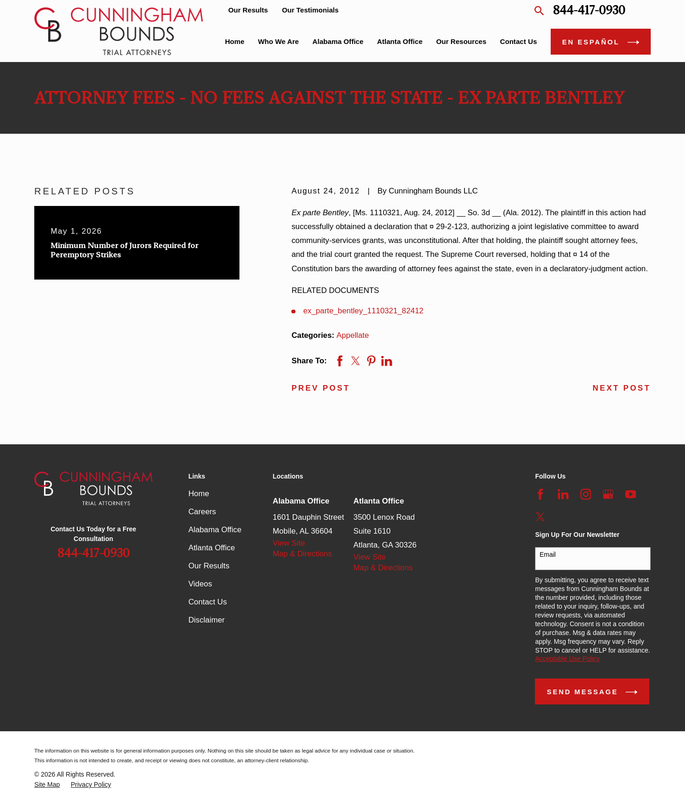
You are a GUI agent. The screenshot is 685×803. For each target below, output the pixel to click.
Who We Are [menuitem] (278, 41)
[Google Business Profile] (608, 494)
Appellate (353, 335)
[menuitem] (47, 784)
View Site (289, 543)
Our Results (248, 10)
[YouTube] (630, 494)
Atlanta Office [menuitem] (399, 41)
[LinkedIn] (563, 494)
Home (199, 493)
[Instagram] (585, 494)
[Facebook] (540, 494)
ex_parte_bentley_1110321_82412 (363, 310)
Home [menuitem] (235, 41)
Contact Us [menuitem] (518, 41)
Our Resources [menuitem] (461, 41)
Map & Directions (302, 553)
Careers (202, 511)
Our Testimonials (310, 10)
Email (548, 554)
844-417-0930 (589, 10)
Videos (200, 583)
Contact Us (208, 602)
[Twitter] (540, 517)
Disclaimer (207, 620)
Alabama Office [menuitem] (338, 41)
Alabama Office (215, 529)
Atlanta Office (212, 547)
